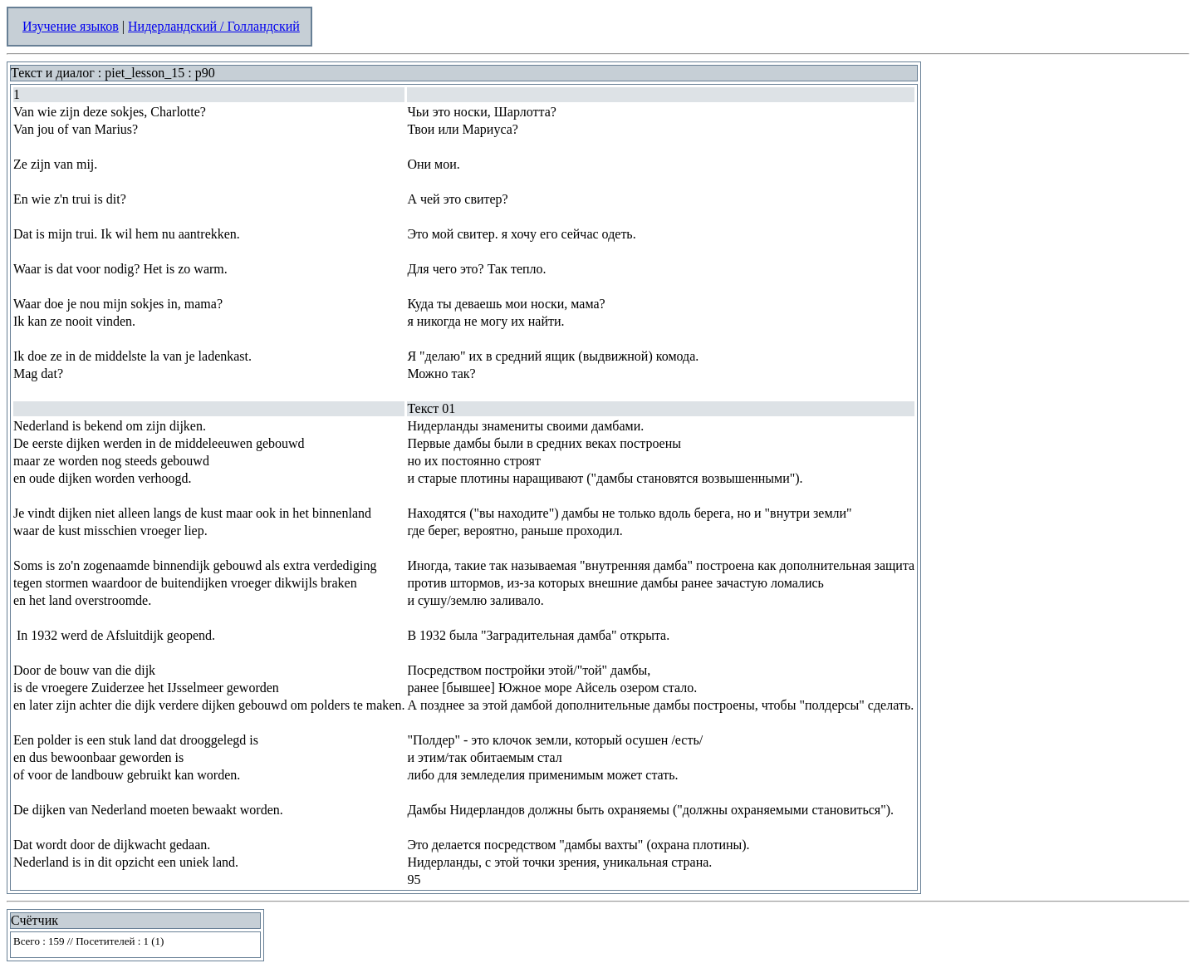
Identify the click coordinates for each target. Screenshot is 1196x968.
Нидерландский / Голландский (214, 26)
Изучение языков (70, 26)
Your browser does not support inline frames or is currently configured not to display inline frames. (135, 944)
